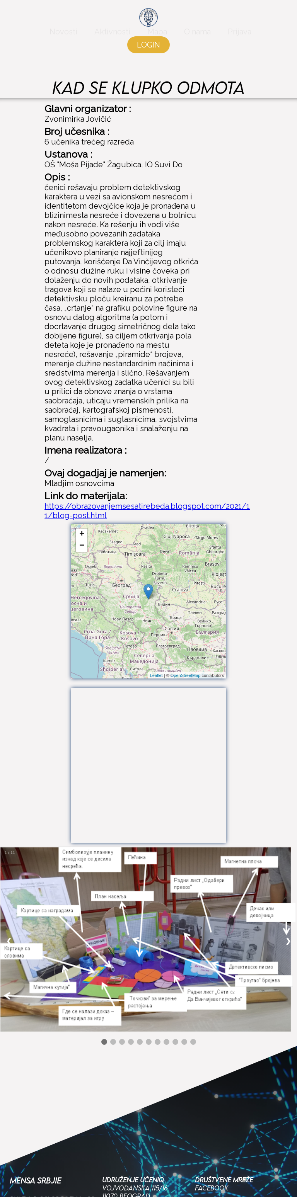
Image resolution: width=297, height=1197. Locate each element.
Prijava (239, 35)
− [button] (81, 546)
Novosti (63, 35)
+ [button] (81, 534)
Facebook (211, 1096)
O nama (197, 35)
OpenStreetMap (186, 675)
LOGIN (148, 48)
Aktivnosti (112, 35)
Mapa (157, 35)
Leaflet (156, 675)
